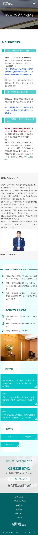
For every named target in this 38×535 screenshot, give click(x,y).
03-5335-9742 (19, 468)
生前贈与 (28, 437)
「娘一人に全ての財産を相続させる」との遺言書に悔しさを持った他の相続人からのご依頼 (18, 400)
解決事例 (19, 509)
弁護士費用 (19, 513)
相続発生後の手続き (19, 501)
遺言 (9, 437)
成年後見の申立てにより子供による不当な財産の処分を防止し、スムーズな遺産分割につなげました (18, 383)
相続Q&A (19, 505)
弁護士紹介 (19, 497)
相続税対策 (10, 444)
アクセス (19, 517)
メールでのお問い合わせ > (19, 479)
